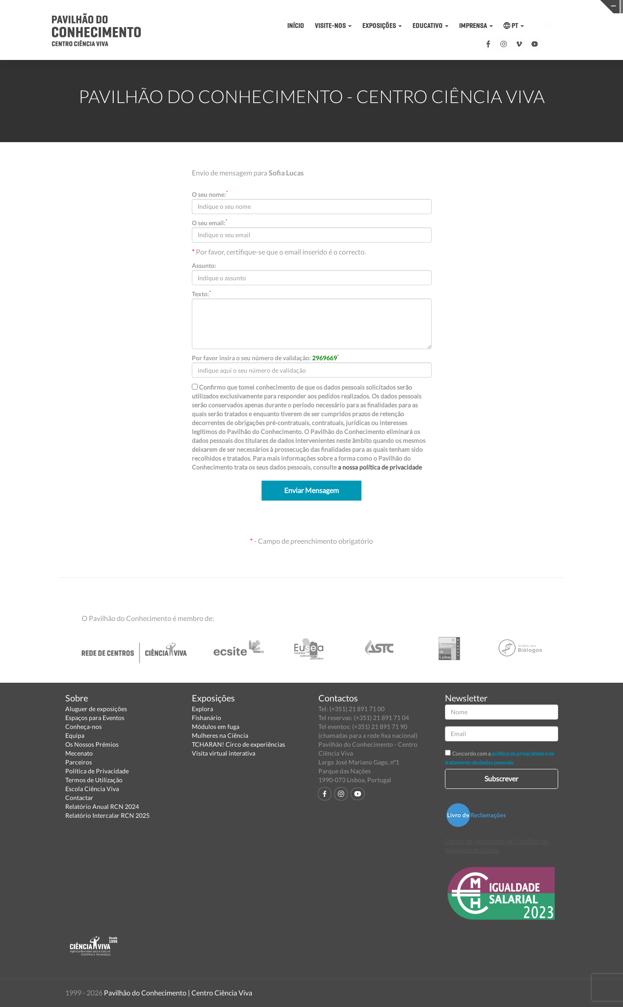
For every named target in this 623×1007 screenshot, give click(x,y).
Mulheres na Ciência (220, 735)
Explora (202, 708)
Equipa (74, 735)
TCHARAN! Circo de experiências (238, 744)
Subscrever (501, 778)
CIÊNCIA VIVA (433, 6)
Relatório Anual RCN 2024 (102, 806)
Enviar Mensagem (311, 490)
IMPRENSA (476, 25)
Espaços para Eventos (94, 717)
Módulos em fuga (215, 726)
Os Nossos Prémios (92, 744)
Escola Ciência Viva (92, 788)
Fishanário (206, 717)
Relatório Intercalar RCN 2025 (107, 815)
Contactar (79, 797)
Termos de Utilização (94, 780)
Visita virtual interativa (223, 753)
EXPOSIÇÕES (382, 25)
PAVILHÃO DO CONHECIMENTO (298, 7)
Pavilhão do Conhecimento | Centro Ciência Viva (178, 992)
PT (514, 25)
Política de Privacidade (97, 771)
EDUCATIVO (430, 25)
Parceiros (78, 762)
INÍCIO (295, 25)
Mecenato (79, 753)
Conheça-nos (83, 726)
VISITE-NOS (333, 25)
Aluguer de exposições (96, 708)
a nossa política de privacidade (380, 467)
